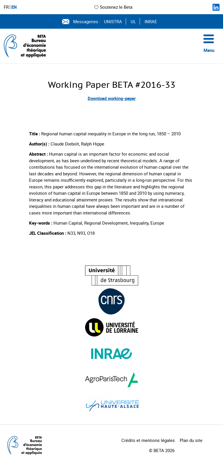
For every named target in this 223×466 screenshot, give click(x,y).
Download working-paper (112, 98)
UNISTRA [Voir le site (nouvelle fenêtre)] (113, 21)
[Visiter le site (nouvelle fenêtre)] (111, 275)
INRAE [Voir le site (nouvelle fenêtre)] (151, 21)
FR (6, 7)
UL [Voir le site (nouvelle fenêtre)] (133, 21)
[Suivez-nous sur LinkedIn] (216, 7)
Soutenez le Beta (113, 7)
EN (14, 7)
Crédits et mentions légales (148, 440)
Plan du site (191, 440)
